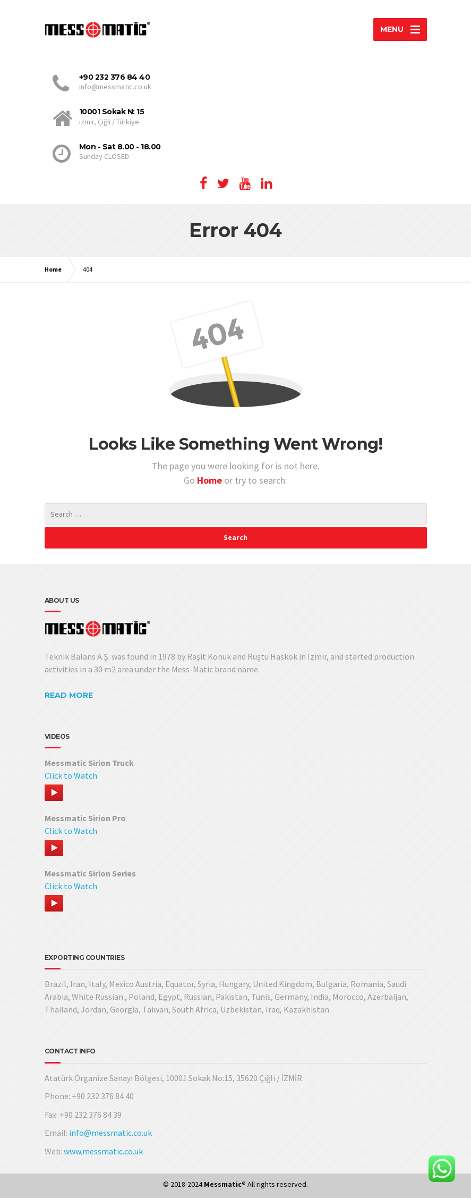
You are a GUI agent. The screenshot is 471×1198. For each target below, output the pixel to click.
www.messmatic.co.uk (103, 1151)
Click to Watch (71, 775)
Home (53, 269)
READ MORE (69, 695)
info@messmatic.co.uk (110, 1132)
